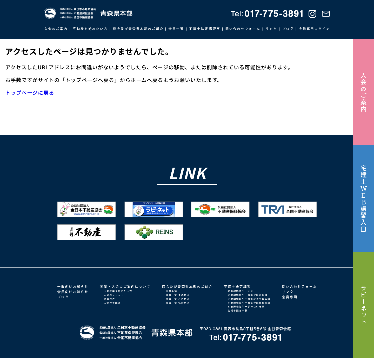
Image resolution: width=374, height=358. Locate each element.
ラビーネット (363, 305)
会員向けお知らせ (72, 291)
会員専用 (289, 296)
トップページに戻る (29, 92)
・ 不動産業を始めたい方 (116, 291)
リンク (287, 291)
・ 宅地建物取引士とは (238, 291)
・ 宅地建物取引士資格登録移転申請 (247, 303)
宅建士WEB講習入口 (363, 198)
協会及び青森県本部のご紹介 (187, 286)
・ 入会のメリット (112, 295)
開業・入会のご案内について (125, 286)
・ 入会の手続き (110, 303)
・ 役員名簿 (169, 291)
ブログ (63, 296)
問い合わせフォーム (299, 286)
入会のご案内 (363, 92)
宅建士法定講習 (237, 286)
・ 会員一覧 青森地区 (176, 295)
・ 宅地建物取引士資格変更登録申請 (247, 299)
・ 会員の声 (107, 299)
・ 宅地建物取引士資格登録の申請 (246, 295)
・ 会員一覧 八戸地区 (176, 299)
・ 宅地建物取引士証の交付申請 (244, 306)
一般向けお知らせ (72, 286)
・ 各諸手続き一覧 (236, 310)
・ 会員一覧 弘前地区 (176, 303)
